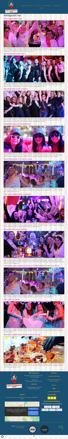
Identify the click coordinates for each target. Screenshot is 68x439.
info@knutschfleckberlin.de (55, 379)
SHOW (38, 6)
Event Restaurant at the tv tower (18, 159)
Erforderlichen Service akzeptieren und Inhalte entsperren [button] (33, 413)
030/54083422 (55, 381)
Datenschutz (60, 427)
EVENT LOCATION (47, 6)
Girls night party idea (13, 19)
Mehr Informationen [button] (16, 413)
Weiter (62, 369)
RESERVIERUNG (57, 5)
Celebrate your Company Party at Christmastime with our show (31, 266)
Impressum (61, 426)
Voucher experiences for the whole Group (22, 334)
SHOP (42, 8)
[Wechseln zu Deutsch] (34, 436)
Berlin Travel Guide (21, 426)
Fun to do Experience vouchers (17, 194)
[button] (48, 407)
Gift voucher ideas (12, 299)
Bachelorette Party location (16, 89)
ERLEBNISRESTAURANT (28, 6)
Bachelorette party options (15, 229)
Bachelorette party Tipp (14, 54)
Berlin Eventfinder (20, 427)
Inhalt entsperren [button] (33, 408)
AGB (62, 429)
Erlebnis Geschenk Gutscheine (17, 124)
